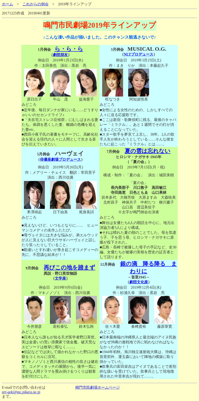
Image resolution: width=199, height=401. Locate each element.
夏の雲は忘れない (147, 151)
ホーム (7, 4)
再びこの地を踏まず (69, 267)
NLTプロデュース (138, 54)
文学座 (60, 278)
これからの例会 (36, 4)
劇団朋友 (60, 55)
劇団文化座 (138, 282)
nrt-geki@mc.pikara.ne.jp (21, 392)
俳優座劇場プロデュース (60, 159)
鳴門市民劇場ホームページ (97, 387)
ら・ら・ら (69, 49)
